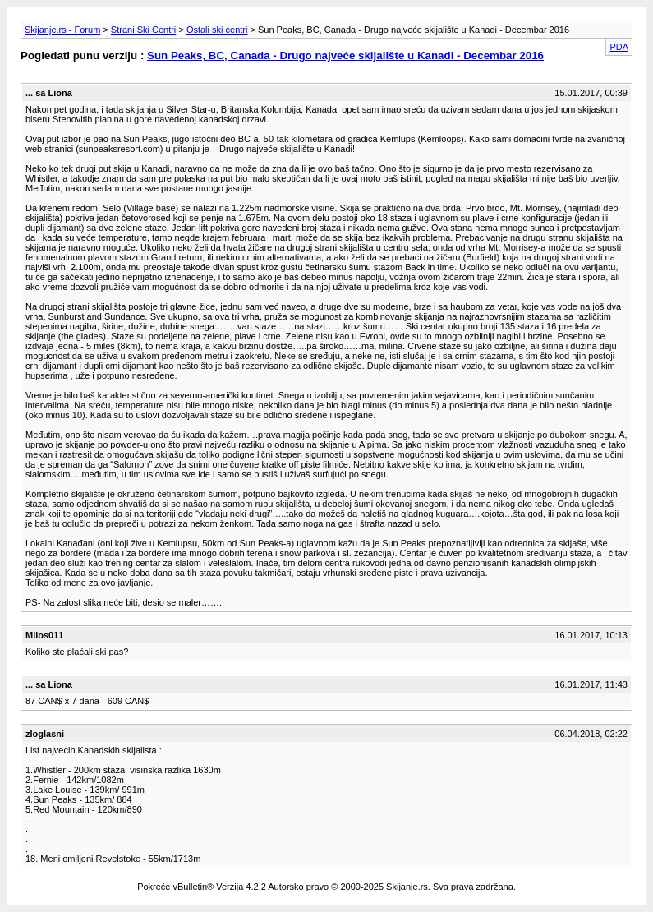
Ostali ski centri (217, 30)
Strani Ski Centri (143, 30)
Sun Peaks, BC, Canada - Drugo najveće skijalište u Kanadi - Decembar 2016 (345, 55)
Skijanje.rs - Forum (62, 30)
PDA (618, 47)
